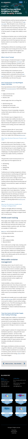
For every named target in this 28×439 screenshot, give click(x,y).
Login (21, 2)
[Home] (6, 2)
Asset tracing (19, 61)
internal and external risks (11, 88)
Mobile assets (3, 231)
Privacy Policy (14, 430)
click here (19, 353)
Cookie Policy (14, 432)
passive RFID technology (8, 299)
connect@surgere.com (5, 386)
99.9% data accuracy (21, 135)
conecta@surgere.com (17, 386)
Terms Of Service (14, 431)
